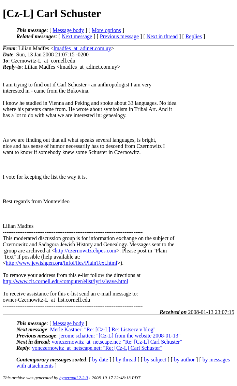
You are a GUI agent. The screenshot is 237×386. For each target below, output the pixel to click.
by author (184, 359)
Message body (68, 30)
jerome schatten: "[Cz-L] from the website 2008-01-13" (119, 336)
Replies (194, 36)
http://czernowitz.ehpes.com (85, 250)
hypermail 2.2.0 (73, 377)
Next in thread (162, 36)
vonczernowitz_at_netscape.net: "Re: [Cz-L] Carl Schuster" (117, 342)
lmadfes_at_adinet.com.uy (82, 48)
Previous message (119, 36)
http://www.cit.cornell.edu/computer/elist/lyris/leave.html (65, 281)
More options (106, 30)
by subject (155, 359)
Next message (77, 36)
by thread (126, 359)
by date (100, 359)
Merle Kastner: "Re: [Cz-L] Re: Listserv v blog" (102, 329)
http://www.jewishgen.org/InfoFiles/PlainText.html (61, 263)
